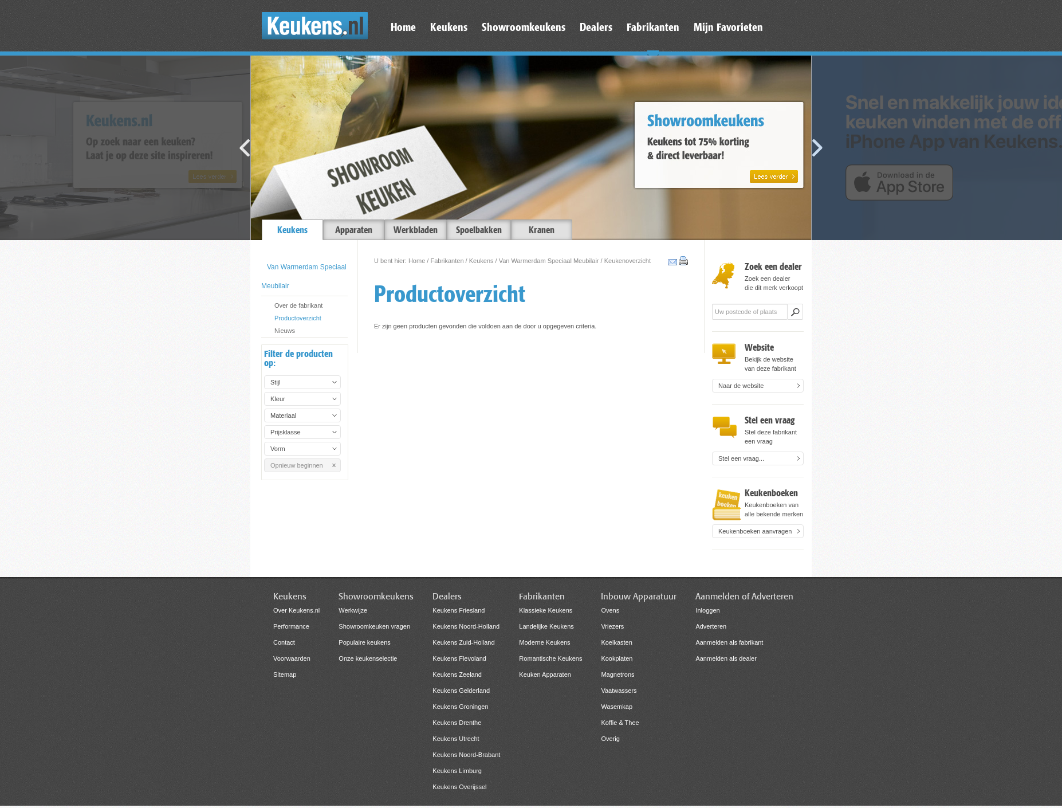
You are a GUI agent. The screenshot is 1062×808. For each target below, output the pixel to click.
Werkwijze (353, 610)
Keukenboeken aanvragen (755, 531)
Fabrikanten (446, 260)
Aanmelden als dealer (725, 658)
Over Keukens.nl (296, 610)
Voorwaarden (291, 658)
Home (416, 260)
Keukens (481, 260)
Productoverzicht (297, 318)
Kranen (541, 230)
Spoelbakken (479, 230)
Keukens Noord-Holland (465, 626)
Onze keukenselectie (368, 658)
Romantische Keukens (550, 658)
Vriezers (612, 626)
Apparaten (353, 230)
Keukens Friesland (458, 610)
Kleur (277, 398)
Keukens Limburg (457, 770)
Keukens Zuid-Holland (463, 642)
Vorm (277, 448)
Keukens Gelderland (461, 690)
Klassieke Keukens (545, 610)
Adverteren (710, 626)
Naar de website (741, 385)
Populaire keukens (365, 642)
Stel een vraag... (741, 458)
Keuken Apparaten (545, 674)
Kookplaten (616, 658)
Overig (610, 738)
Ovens (610, 610)
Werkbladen (416, 230)
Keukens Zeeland (457, 674)
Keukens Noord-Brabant (466, 754)
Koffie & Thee (620, 722)
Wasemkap (616, 706)
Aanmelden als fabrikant (729, 642)
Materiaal (283, 415)
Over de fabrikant (298, 305)
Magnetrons (617, 674)
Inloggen (707, 610)
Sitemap (284, 674)
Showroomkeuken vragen (374, 626)
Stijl (275, 382)
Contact (284, 642)
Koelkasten (616, 642)
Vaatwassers (618, 690)
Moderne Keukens (544, 642)
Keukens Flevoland (459, 658)
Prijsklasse (285, 432)
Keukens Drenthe (456, 722)
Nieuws (284, 330)
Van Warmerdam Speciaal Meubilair (549, 260)
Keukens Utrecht (455, 738)
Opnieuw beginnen (296, 465)
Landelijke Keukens (546, 626)
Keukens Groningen (460, 706)
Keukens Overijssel (459, 786)
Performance (291, 626)
